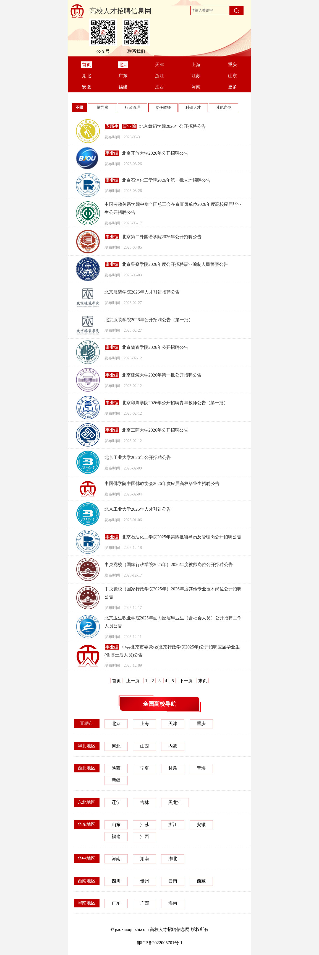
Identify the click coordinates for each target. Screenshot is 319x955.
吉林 (144, 802)
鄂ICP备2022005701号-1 (159, 942)
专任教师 (163, 107)
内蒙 (172, 746)
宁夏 (144, 768)
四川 (116, 881)
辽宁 (116, 802)
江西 (144, 836)
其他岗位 (223, 107)
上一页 (133, 680)
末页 (202, 680)
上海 (144, 723)
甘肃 (172, 768)
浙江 (172, 824)
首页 (116, 680)
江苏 (144, 824)
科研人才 (193, 107)
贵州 (144, 881)
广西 (144, 903)
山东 (116, 824)
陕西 (116, 768)
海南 (172, 903)
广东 (116, 903)
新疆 (116, 780)
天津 (172, 723)
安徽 (201, 824)
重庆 (201, 723)
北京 (116, 723)
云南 (172, 881)
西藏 (201, 881)
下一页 (186, 680)
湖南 (144, 858)
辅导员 (102, 107)
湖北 (172, 858)
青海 (201, 768)
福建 (116, 836)
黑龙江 (175, 802)
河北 (116, 746)
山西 (144, 746)
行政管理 (132, 107)
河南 (116, 858)
